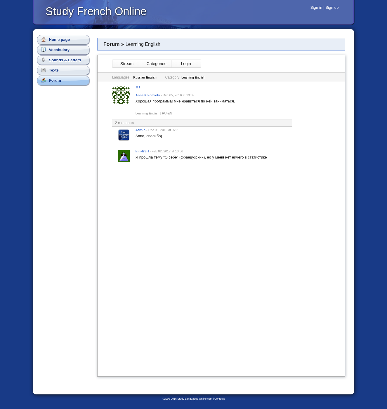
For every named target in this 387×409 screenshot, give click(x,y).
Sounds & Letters (61, 60)
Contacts (219, 398)
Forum (51, 80)
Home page (55, 39)
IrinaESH (142, 151)
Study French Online (96, 11)
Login (186, 63)
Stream (126, 63)
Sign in (316, 7)
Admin (140, 130)
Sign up (332, 7)
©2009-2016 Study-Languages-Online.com (187, 398)
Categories (156, 63)
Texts (50, 70)
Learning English (193, 77)
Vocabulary (55, 49)
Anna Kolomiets (148, 95)
